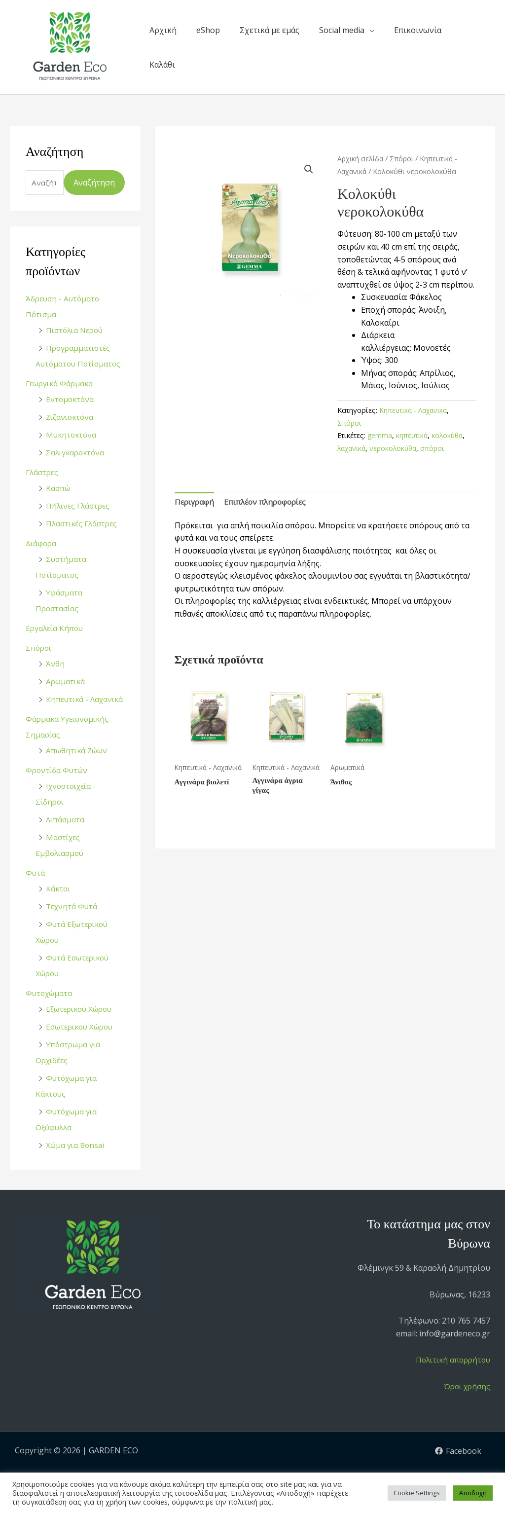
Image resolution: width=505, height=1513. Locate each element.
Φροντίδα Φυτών (58, 786)
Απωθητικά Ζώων (78, 767)
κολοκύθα (450, 435)
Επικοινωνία (417, 30)
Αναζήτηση (94, 183)
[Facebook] (458, 1468)
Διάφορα (42, 544)
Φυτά (35, 889)
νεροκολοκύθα (397, 448)
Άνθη (55, 664)
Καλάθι (162, 64)
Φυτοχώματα (50, 1009)
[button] (309, 169)
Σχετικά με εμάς (269, 30)
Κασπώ (59, 488)
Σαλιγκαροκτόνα (77, 453)
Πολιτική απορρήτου (450, 1376)
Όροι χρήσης (465, 1403)
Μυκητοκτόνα (72, 435)
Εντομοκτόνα (71, 400)
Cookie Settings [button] (417, 1492)
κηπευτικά (413, 435)
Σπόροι (39, 648)
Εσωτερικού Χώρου (82, 1043)
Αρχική (163, 30)
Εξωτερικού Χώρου (82, 1025)
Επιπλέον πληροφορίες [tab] (269, 501)
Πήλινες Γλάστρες (79, 506)
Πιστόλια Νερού (77, 331)
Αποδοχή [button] (473, 1492)
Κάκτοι (59, 905)
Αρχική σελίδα (361, 158)
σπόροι (438, 448)
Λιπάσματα (66, 836)
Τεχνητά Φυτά (73, 923)
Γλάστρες (43, 473)
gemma (380, 435)
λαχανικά (352, 448)
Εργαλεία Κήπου (56, 629)
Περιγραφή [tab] (195, 501)
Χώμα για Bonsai (76, 1161)
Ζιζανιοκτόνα (71, 417)
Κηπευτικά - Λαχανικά (415, 410)
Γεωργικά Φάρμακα (61, 384)
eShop (208, 30)
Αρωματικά (66, 682)
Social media (341, 30)
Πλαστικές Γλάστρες (84, 524)
